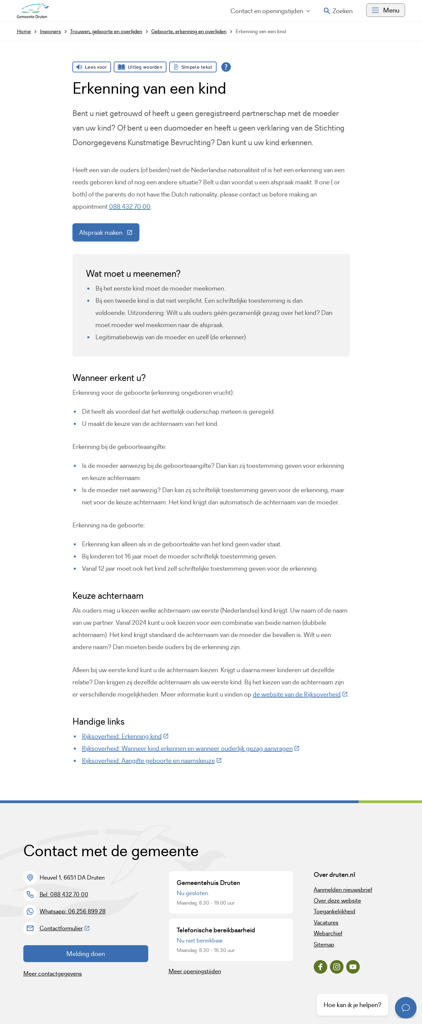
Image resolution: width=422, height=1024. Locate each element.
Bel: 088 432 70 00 (64, 894)
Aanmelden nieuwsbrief (343, 889)
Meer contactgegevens (52, 973)
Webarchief (328, 933)
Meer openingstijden (195, 971)
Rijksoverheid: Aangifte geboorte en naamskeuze (152, 760)
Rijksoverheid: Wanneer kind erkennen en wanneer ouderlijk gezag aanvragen (191, 748)
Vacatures (326, 922)
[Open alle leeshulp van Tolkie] (226, 67)
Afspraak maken (109, 234)
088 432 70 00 (130, 206)
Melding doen (85, 954)
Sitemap (324, 944)
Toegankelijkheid (334, 911)
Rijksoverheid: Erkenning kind (125, 736)
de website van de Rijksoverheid (300, 694)
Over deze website (337, 900)
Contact (270, 11)
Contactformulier (65, 928)
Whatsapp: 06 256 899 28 (73, 911)
